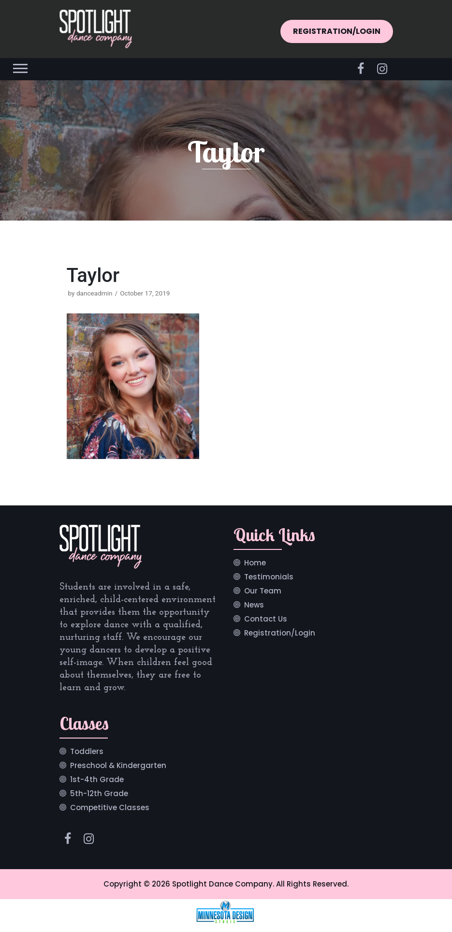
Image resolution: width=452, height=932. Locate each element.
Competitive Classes (109, 808)
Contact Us (265, 619)
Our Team (262, 591)
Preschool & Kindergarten (118, 766)
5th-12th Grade (99, 794)
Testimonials (268, 577)
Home (255, 563)
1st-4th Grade (97, 780)
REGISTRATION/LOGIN (336, 31)
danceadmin (94, 293)
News (254, 605)
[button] (19, 66)
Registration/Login (279, 633)
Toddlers (86, 752)
